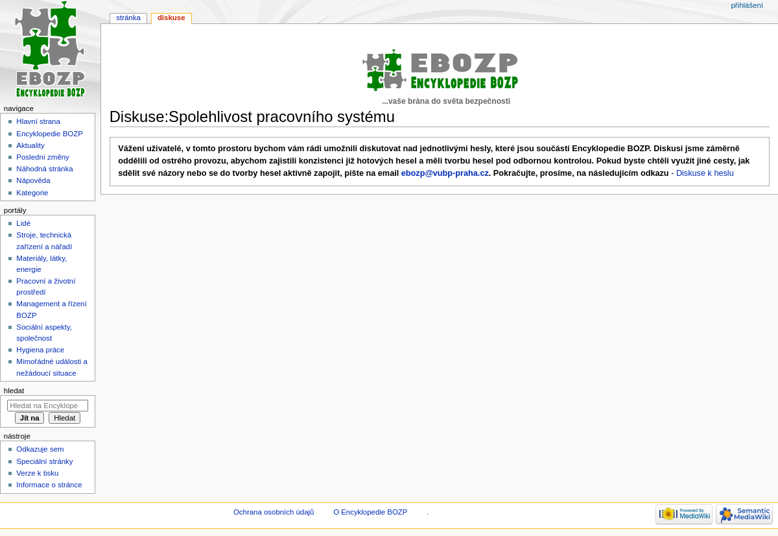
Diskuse (171, 17)
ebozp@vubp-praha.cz (445, 173)
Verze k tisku (37, 473)
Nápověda (33, 180)
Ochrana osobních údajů (273, 512)
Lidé (23, 223)
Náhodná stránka (44, 169)
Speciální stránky (44, 461)
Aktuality (30, 145)
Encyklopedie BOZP (49, 134)
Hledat (14, 391)
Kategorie (32, 193)
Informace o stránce (49, 485)
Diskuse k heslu (705, 173)
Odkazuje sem (40, 449)
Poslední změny (42, 157)
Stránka (128, 17)
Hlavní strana (38, 121)
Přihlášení (747, 5)
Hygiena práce (40, 350)
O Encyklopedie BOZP (370, 512)
